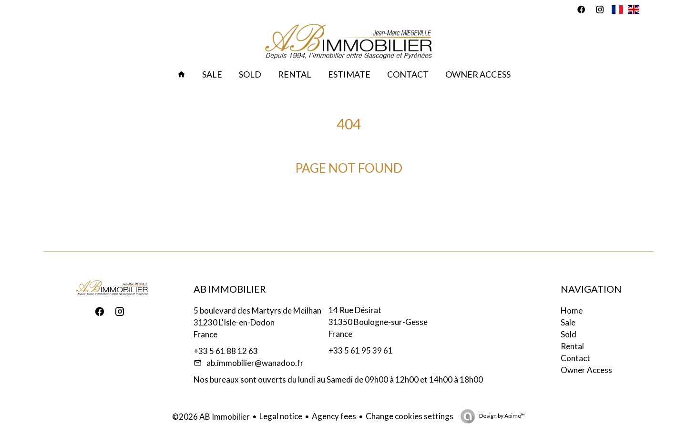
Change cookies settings (409, 416)
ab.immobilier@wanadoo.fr (255, 363)
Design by (501, 415)
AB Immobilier (230, 289)
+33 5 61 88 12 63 (226, 351)
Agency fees (334, 416)
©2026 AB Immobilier (211, 417)
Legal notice (280, 416)
